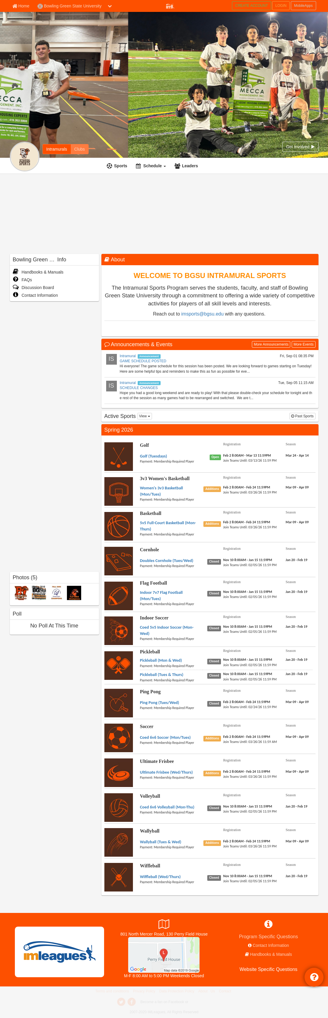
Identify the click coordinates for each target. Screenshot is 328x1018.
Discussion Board (33, 287)
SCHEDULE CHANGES (139, 388)
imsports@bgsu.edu (202, 313)
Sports (120, 165)
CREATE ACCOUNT (251, 6)
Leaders (190, 165)
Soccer (146, 726)
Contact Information (35, 295)
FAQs (22, 279)
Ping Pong (150, 691)
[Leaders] (187, 166)
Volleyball (150, 796)
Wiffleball (150, 865)
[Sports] (118, 166)
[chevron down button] (109, 6)
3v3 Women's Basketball (165, 478)
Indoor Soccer (154, 617)
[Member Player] (170, 5)
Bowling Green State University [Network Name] (69, 6)
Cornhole (149, 549)
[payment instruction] (171, 461)
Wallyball (150, 830)
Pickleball (150, 651)
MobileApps (303, 6)
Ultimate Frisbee (157, 761)
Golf (144, 445)
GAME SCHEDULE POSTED (143, 361)
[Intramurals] (57, 149)
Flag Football (153, 582)
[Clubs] (80, 149)
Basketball (150, 513)
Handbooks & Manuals (38, 272)
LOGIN (280, 6)
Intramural (128, 356)
